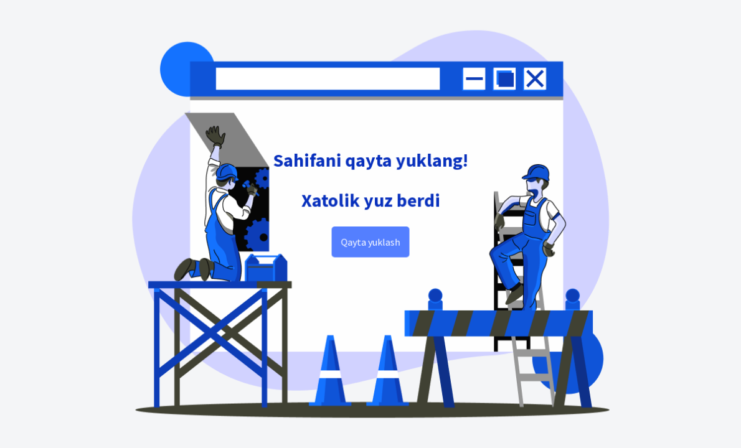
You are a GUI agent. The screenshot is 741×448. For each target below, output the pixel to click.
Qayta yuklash (370, 242)
